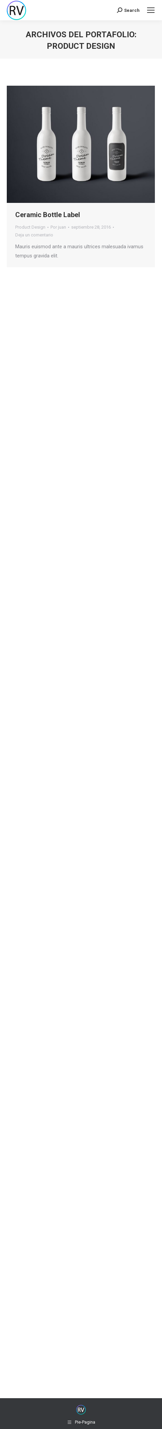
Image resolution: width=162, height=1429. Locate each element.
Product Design (30, 227)
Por (58, 227)
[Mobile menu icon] (150, 10)
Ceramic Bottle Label (47, 215)
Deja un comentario (34, 234)
